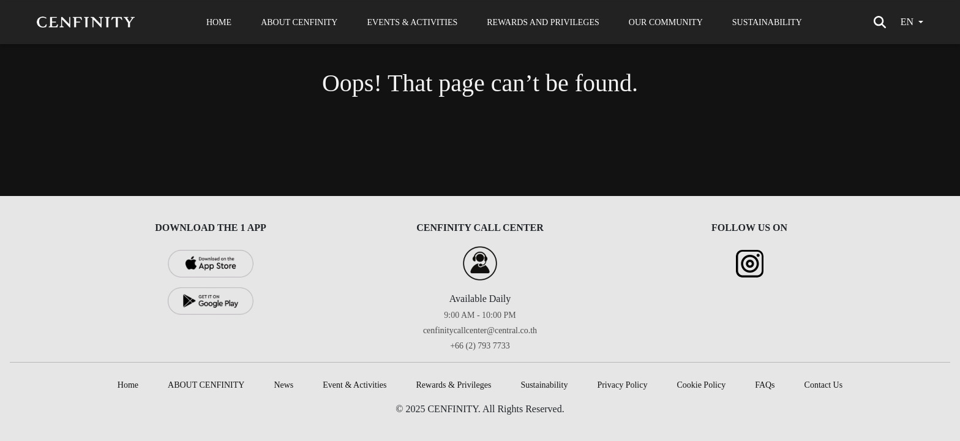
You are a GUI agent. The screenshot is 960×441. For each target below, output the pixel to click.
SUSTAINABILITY (767, 22)
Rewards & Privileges (454, 385)
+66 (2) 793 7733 (480, 345)
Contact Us (823, 385)
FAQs (764, 385)
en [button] (907, 22)
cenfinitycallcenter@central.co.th (480, 330)
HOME (218, 22)
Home (128, 385)
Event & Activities (354, 385)
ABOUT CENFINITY (299, 22)
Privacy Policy (622, 385)
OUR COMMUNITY (666, 22)
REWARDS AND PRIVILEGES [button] (543, 22)
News (283, 385)
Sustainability (544, 385)
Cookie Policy (701, 385)
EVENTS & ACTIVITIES (412, 22)
